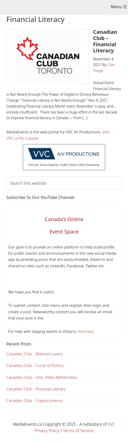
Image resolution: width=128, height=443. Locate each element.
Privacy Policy (47, 430)
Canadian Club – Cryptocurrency (34, 400)
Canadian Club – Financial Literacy (105, 41)
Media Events (60, 8)
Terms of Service (78, 430)
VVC (111, 424)
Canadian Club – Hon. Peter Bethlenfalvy (41, 377)
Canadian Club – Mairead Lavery (34, 353)
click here (85, 331)
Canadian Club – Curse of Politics (35, 365)
